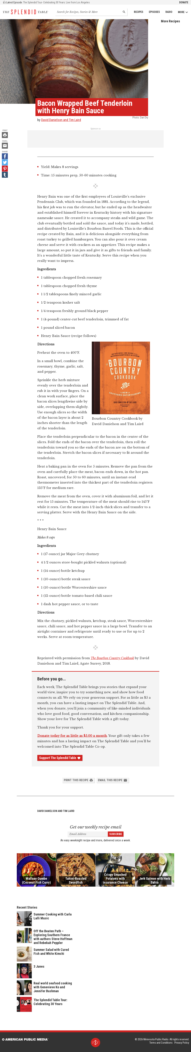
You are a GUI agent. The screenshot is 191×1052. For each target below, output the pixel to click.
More (183, 12)
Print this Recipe (78, 780)
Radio (168, 11)
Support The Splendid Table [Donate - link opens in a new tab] (60, 758)
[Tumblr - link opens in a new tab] (5, 175)
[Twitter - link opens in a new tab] (5, 162)
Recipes (138, 11)
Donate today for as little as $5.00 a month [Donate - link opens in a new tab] (72, 736)
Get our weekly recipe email (95, 827)
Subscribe (115, 834)
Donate (183, 2)
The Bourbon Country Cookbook (112, 658)
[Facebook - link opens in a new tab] (5, 156)
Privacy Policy (181, 1042)
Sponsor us (95, 128)
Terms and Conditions (161, 1042)
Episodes (154, 11)
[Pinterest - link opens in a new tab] (5, 169)
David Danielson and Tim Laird (61, 120)
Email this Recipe (112, 780)
